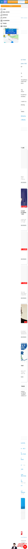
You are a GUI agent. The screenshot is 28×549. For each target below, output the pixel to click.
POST (10, 6)
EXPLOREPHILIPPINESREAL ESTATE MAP (11, 31)
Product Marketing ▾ (12, 1)
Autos (3, 18)
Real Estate (4, 12)
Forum (3, 26)
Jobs (3, 9)
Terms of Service (23, 537)
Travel (3, 23)
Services (4, 15)
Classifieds (4, 21)
